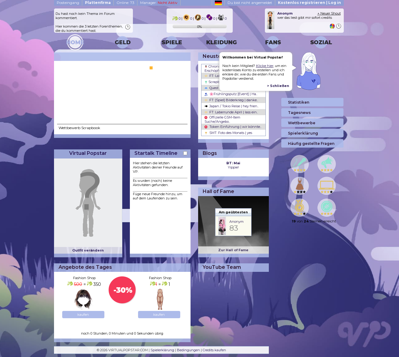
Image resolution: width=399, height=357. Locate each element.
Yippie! (233, 165)
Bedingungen (188, 350)
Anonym (236, 221)
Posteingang (68, 2)
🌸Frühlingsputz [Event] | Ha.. (231, 94)
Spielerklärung (162, 350)
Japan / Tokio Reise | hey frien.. (232, 106)
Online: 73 (125, 2)
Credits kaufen (214, 350)
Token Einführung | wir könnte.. (233, 127)
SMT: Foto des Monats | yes (228, 133)
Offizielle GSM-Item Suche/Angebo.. (222, 119)
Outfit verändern (88, 250)
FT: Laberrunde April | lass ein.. (231, 112)
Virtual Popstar (88, 153)
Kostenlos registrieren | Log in (309, 2)
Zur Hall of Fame (233, 250)
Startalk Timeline (156, 153)
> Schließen (278, 86)
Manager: (159, 2)
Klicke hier (264, 66)
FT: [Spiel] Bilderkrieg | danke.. (231, 100)
